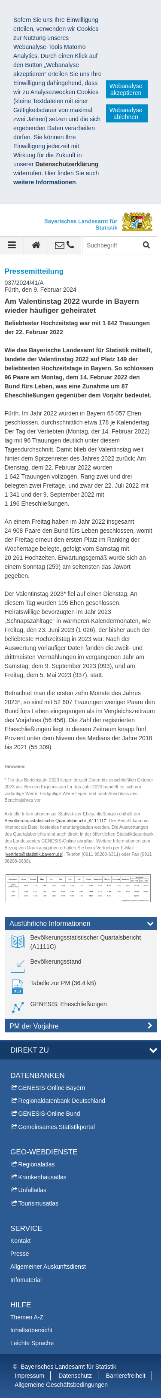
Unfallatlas (32, 1190)
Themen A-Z (26, 1317)
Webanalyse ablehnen (126, 113)
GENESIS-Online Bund (49, 1113)
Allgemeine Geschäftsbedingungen (61, 1384)
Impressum (29, 1375)
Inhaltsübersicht (31, 1330)
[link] (81, 942)
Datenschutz (75, 1375)
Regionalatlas (36, 1164)
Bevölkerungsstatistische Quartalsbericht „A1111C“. (57, 820)
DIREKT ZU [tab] (29, 1050)
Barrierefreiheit (126, 1375)
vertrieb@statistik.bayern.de (34, 854)
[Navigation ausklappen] (12, 245)
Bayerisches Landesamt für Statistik (68, 1366)
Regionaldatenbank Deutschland (61, 1100)
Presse (19, 1253)
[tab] (81, 925)
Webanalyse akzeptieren (126, 89)
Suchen (146, 245)
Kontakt (20, 1240)
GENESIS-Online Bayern (51, 1087)
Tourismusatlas (38, 1203)
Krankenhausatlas (42, 1177)
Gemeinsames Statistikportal (56, 1126)
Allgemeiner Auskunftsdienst (48, 1266)
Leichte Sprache (32, 1343)
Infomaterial (26, 1279)
